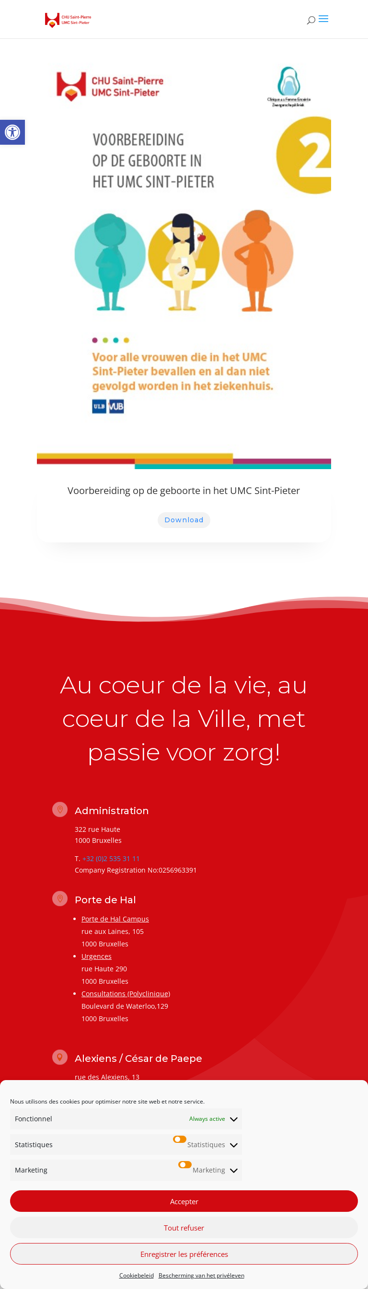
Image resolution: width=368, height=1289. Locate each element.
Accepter (184, 1201)
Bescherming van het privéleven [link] (201, 1275)
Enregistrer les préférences (184, 1254)
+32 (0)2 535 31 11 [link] (111, 858)
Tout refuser (184, 1227)
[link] (12, 132)
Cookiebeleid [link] (136, 1275)
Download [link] (184, 520)
